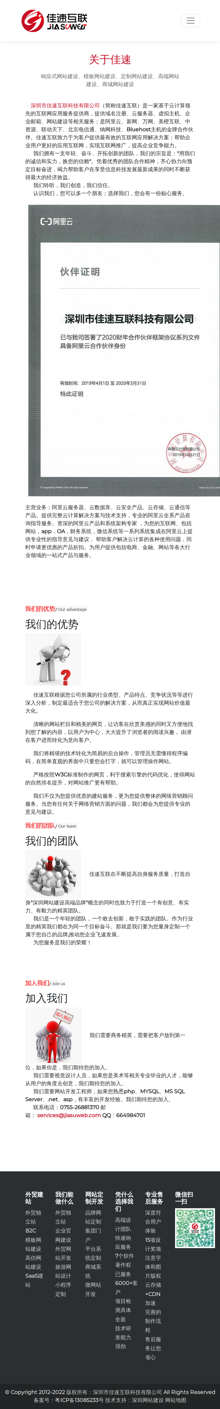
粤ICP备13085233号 (79, 1400)
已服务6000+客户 (126, 1283)
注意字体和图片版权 (153, 1267)
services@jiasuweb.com (69, 1115)
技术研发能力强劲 (123, 1337)
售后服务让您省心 (153, 1348)
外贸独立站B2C (33, 1222)
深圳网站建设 (148, 1400)
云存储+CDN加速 (153, 1294)
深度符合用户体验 (153, 1222)
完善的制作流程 (153, 1321)
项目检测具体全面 (123, 1310)
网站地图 (175, 1400)
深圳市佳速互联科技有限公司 (65, 105)
